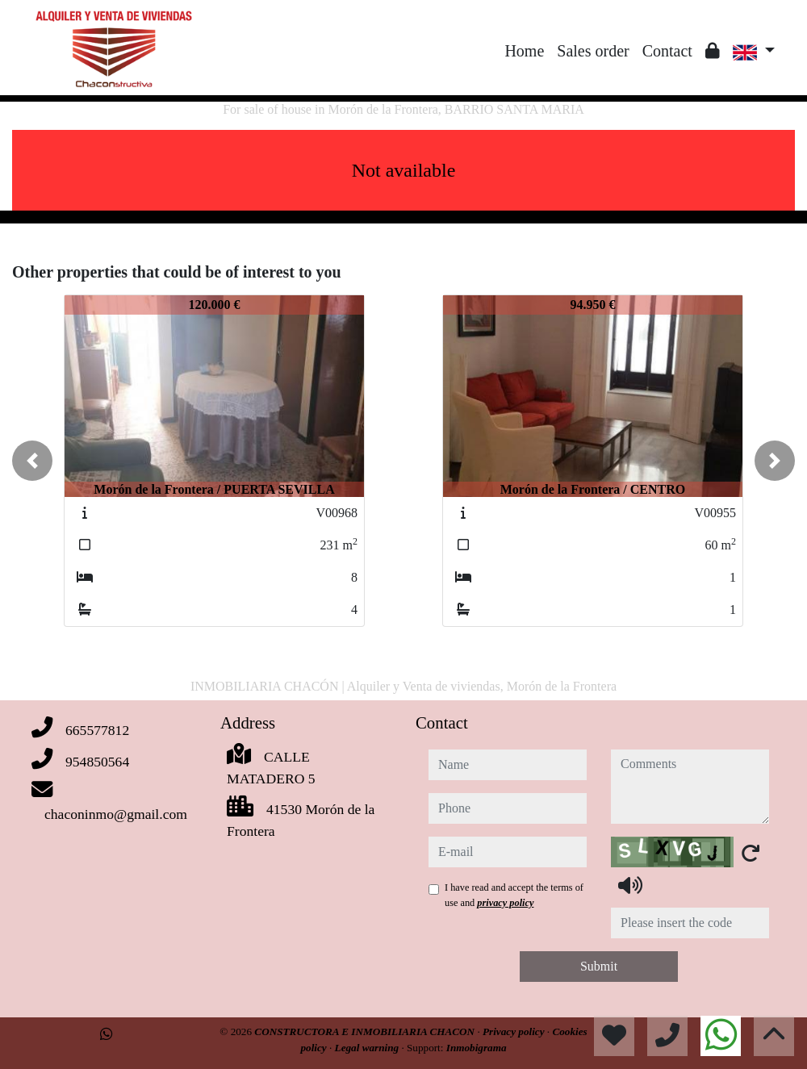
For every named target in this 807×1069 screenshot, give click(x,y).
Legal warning (368, 1048)
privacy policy (505, 902)
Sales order (593, 51)
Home (524, 51)
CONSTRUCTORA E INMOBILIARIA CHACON (365, 1031)
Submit (598, 966)
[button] (32, 461)
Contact (667, 51)
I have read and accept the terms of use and (514, 895)
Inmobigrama (476, 1048)
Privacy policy (515, 1031)
